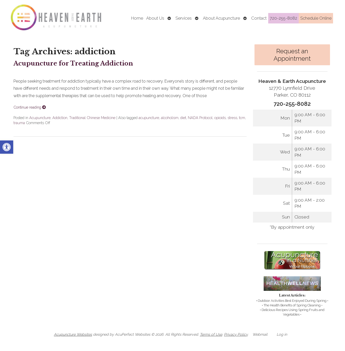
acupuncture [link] (149, 117)
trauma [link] (19, 123)
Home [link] (137, 18)
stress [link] (232, 117)
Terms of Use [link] (211, 334)
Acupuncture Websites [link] (73, 334)
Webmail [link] (259, 334)
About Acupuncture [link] (221, 18)
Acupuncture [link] (40, 117)
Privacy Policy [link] (236, 334)
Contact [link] (259, 18)
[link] (6, 147)
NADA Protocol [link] (200, 117)
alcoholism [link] (169, 117)
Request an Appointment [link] (292, 54)
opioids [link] (220, 117)
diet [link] (183, 117)
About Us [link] (155, 18)
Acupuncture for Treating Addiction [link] (73, 63)
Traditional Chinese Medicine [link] (92, 117)
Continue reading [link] (29, 107)
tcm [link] (242, 117)
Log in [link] (282, 334)
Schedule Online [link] (316, 18)
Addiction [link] (59, 117)
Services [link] (183, 18)
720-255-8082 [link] (283, 18)
